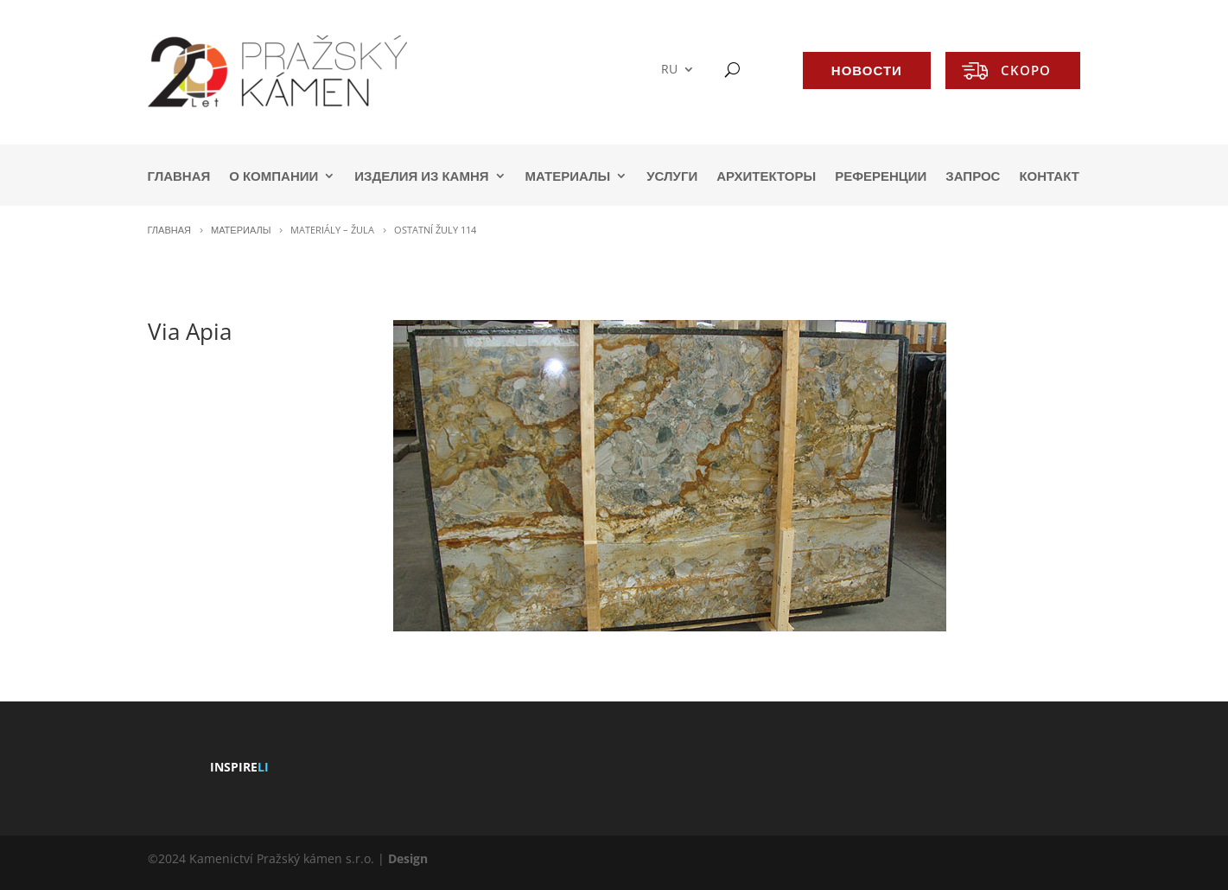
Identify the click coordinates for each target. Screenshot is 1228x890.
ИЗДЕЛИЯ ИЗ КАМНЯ (421, 177)
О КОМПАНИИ (273, 177)
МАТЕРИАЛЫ (568, 177)
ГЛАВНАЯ (179, 177)
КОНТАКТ (1048, 177)
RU (669, 69)
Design (408, 858)
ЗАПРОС (972, 177)
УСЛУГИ (671, 177)
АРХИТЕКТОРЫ (766, 177)
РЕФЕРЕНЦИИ (880, 177)
